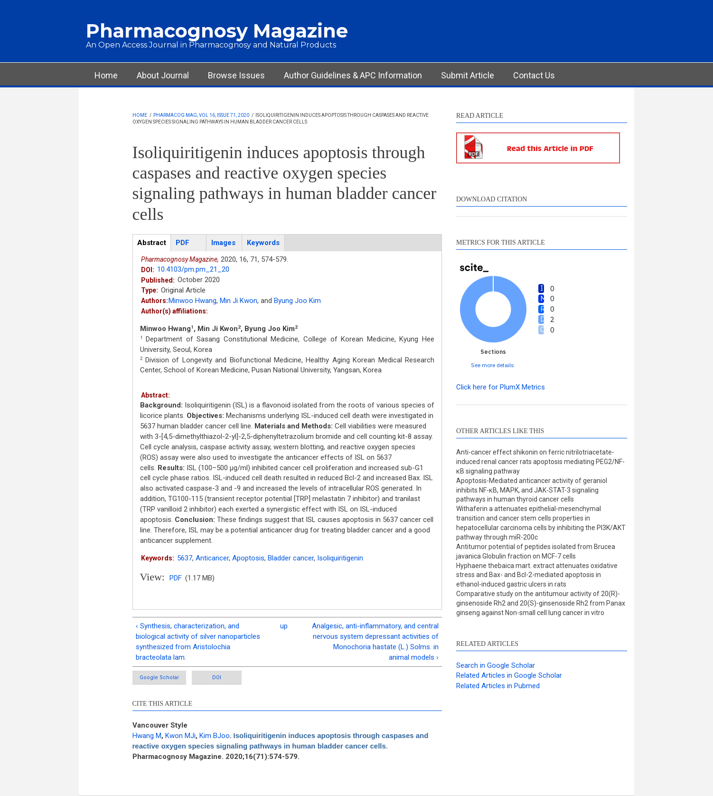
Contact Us (534, 75)
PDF (175, 578)
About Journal (163, 75)
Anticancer (212, 558)
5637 (184, 558)
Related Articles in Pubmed (498, 686)
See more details (492, 365)
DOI (216, 677)
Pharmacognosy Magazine (217, 30)
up (284, 626)
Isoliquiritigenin (340, 558)
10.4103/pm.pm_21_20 (193, 269)
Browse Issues (236, 75)
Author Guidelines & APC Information (353, 75)
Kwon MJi (180, 735)
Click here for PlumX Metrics (500, 387)
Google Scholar (159, 677)
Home (106, 75)
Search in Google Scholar (495, 665)
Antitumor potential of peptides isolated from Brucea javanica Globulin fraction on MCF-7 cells (535, 551)
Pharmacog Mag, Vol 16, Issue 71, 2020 (201, 115)
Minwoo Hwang (192, 300)
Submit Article (467, 75)
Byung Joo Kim (297, 300)
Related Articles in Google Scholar (509, 675)
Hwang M (146, 735)
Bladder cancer (291, 558)
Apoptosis (248, 558)
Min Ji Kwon (238, 300)
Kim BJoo (214, 735)
